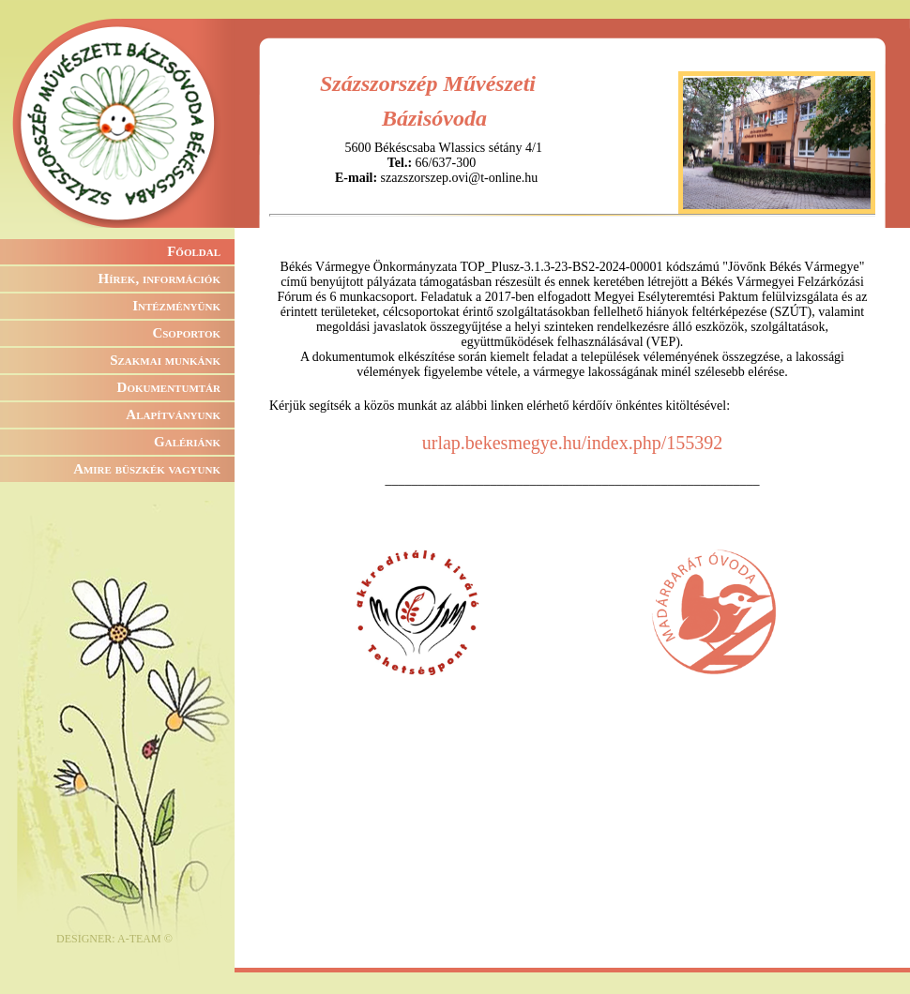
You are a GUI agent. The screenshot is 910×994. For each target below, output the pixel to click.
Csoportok (186, 332)
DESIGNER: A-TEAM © (114, 938)
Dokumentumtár (168, 387)
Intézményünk (176, 305)
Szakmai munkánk (165, 360)
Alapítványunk (173, 414)
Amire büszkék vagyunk (146, 468)
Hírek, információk (159, 278)
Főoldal (193, 251)
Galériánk (187, 441)
